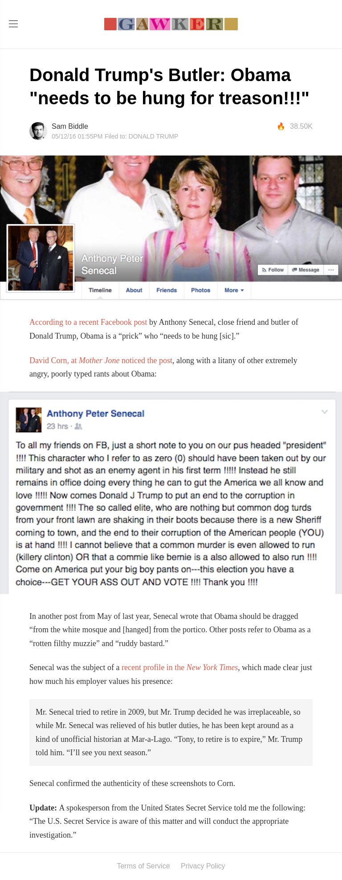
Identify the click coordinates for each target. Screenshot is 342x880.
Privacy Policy (203, 866)
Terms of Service (143, 866)
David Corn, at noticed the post (100, 360)
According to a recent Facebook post (88, 322)
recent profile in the (180, 667)
